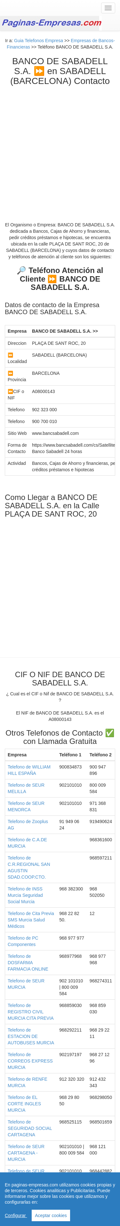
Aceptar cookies (51, 1215)
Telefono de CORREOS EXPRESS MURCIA (30, 1061)
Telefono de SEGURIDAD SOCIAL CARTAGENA (30, 1128)
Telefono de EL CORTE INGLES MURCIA (24, 1104)
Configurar (16, 1215)
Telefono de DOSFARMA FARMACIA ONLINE (28, 963)
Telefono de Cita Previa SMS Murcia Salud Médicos (31, 920)
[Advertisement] (60, 149)
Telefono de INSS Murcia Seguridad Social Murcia (25, 895)
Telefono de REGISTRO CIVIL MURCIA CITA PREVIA (31, 1012)
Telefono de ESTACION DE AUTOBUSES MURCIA (31, 1036)
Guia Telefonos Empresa (38, 40)
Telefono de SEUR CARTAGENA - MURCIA (26, 1153)
